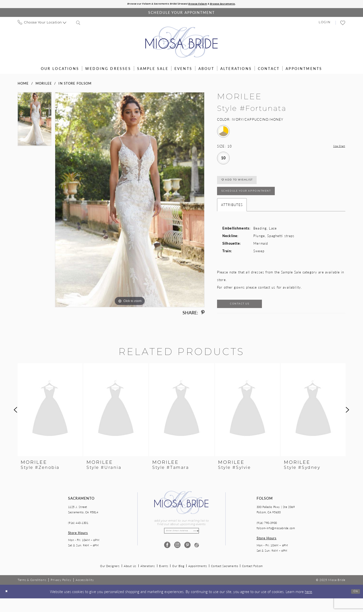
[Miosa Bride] (181, 43)
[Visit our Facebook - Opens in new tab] (166, 561)
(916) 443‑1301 (78, 536)
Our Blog (178, 579)
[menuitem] (42, 24)
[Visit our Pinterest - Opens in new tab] (186, 561)
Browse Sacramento (238, 4)
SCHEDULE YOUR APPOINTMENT (257, 199)
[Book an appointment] (181, 13)
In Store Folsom (75, 84)
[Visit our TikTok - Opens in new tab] (196, 561)
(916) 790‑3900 (267, 536)
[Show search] (78, 24)
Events (163, 579)
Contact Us (248, 316)
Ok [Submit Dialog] (354, 605)
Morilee (44, 84)
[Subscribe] (202, 545)
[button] (325, 24)
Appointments (197, 579)
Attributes (232, 214)
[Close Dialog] (8, 605)
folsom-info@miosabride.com (276, 542)
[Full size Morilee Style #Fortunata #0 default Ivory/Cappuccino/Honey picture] (129, 201)
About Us (130, 579)
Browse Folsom (204, 4)
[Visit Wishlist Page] (343, 24)
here (308, 604)
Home (23, 84)
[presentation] (50, 423)
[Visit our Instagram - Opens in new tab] (176, 561)
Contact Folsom (252, 579)
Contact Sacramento (224, 579)
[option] (34, 122)
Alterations (147, 579)
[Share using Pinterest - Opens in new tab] (202, 314)
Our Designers (110, 579)
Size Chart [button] (336, 147)
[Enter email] (181, 545)
